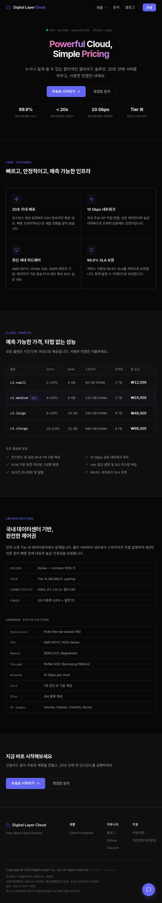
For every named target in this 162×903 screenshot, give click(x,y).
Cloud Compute (81, 833)
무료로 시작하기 (66, 91)
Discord (113, 848)
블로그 (130, 7)
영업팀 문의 (101, 91)
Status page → (104, 30)
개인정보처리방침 (144, 840)
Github (112, 840)
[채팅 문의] (148, 889)
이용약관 (138, 833)
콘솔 (149, 7)
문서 (116, 7)
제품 (102, 7)
